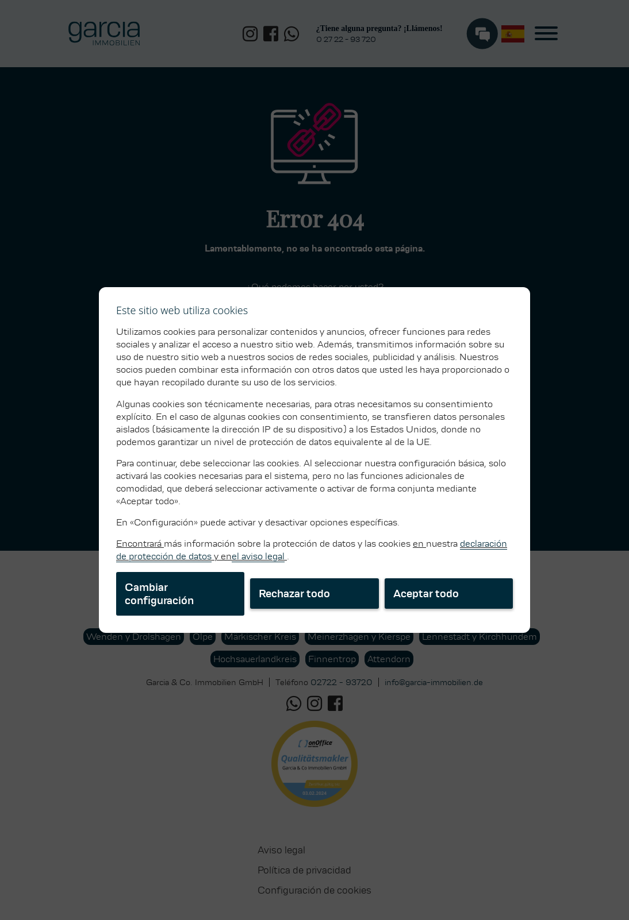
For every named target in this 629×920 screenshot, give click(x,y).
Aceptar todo (426, 593)
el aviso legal (258, 556)
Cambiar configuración (159, 594)
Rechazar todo (294, 593)
